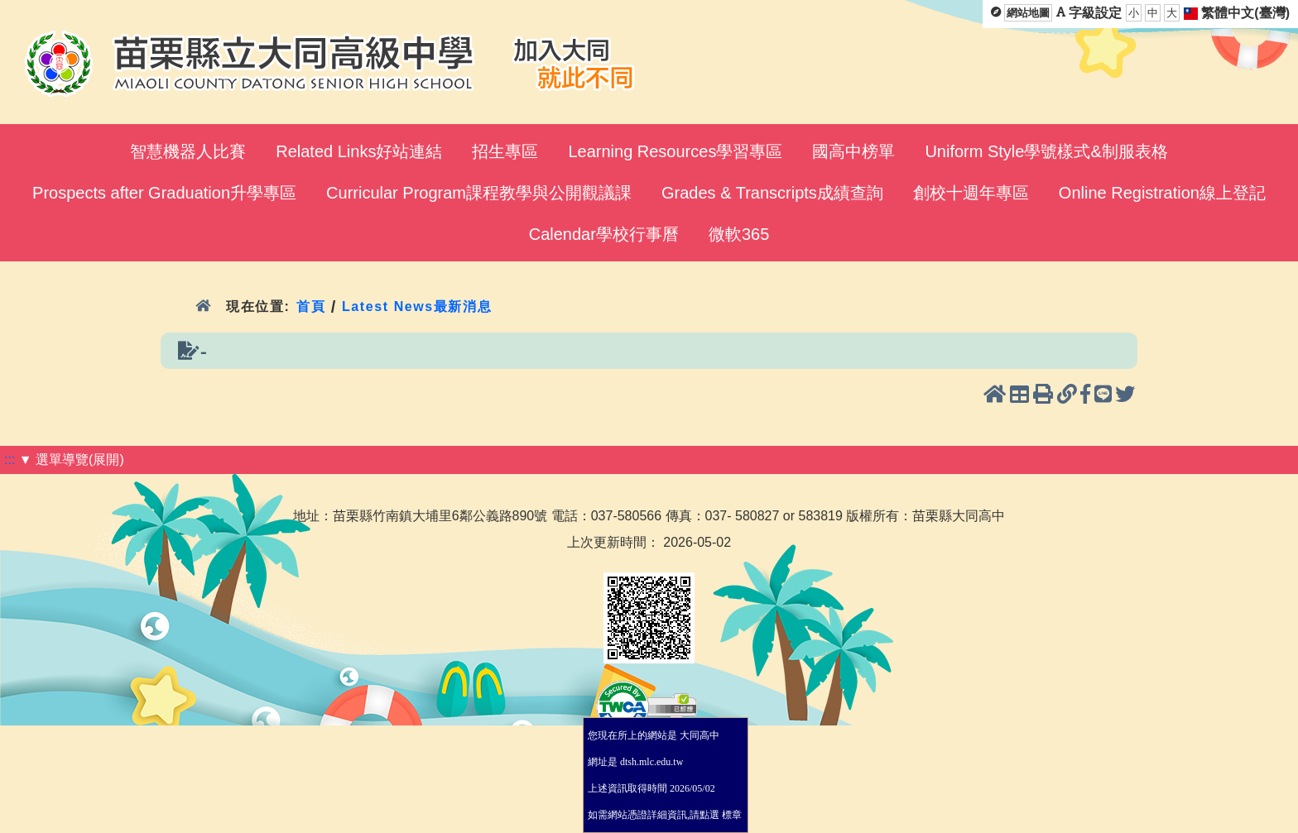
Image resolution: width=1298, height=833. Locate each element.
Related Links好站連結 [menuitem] (359, 151)
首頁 (310, 306)
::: (9, 459)
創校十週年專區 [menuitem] (971, 193)
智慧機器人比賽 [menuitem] (188, 151)
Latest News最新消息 (417, 306)
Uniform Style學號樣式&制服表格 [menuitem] (1046, 151)
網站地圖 (1028, 13)
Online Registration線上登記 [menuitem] (1162, 193)
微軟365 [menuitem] (739, 234)
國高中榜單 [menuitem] (853, 151)
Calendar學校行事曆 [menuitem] (604, 234)
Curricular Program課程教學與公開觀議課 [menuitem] (479, 193)
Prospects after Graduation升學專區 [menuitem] (164, 193)
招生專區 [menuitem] (505, 151)
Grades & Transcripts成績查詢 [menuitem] (772, 193)
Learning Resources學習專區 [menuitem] (675, 151)
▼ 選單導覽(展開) (71, 459)
